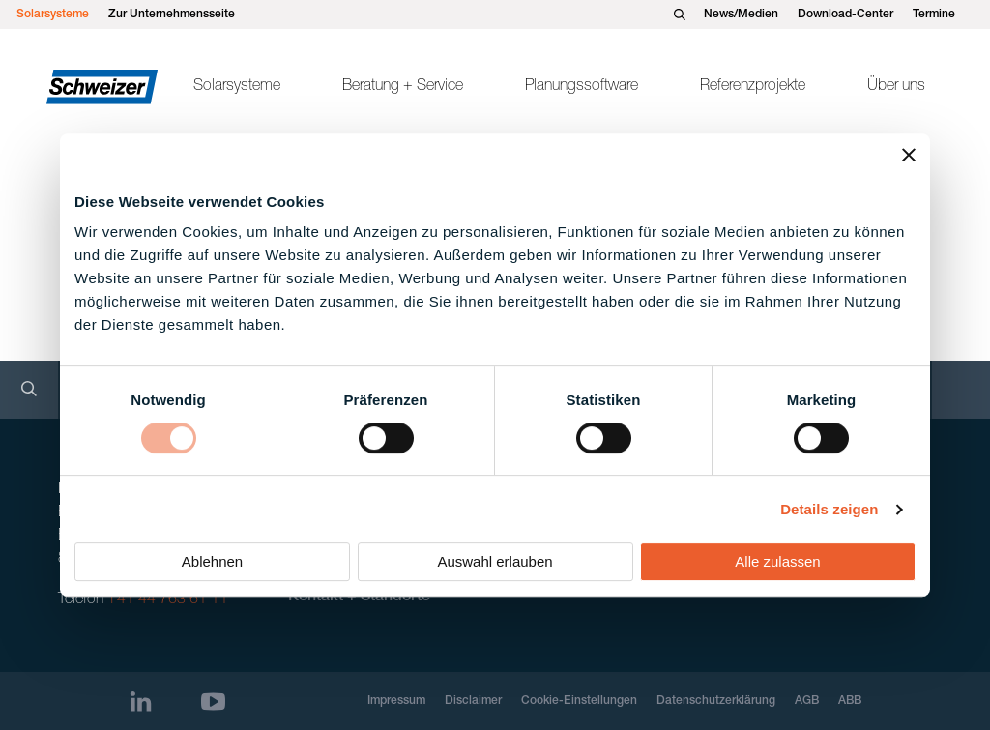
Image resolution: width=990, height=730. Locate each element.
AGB (807, 701)
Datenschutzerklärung (715, 701)
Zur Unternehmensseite (171, 14)
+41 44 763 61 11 (167, 600)
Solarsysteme (52, 14)
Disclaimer (473, 701)
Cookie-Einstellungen (579, 701)
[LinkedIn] (141, 701)
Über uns (896, 87)
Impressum (396, 701)
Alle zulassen (777, 561)
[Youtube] (213, 701)
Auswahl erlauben (494, 561)
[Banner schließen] (909, 154)
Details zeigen (829, 509)
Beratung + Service (402, 87)
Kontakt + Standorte (359, 597)
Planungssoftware (581, 87)
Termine (934, 14)
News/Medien (741, 14)
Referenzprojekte (752, 87)
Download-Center (845, 14)
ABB (849, 701)
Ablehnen (212, 561)
